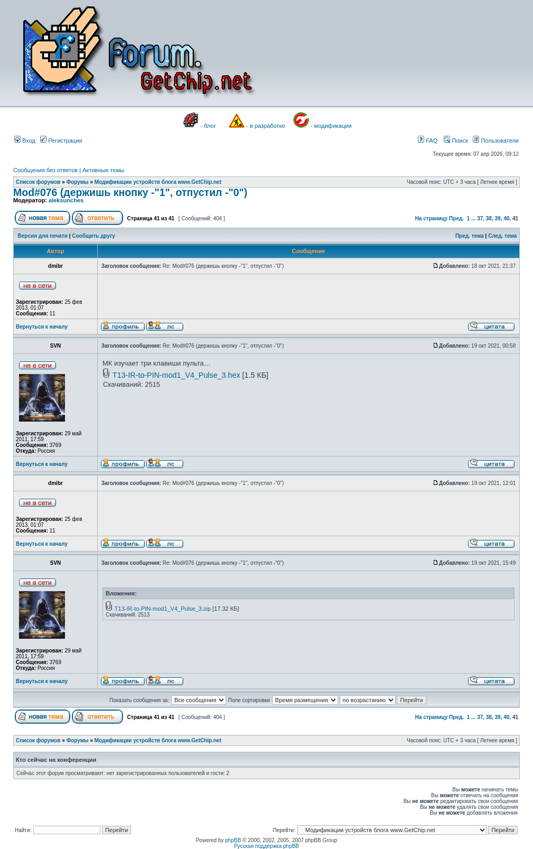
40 (506, 218)
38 (489, 218)
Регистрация (61, 140)
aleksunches (66, 200)
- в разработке (265, 126)
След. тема (502, 236)
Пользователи (496, 140)
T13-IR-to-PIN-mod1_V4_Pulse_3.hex (176, 375)
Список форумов (38, 182)
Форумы (78, 182)
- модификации (331, 126)
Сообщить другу (93, 236)
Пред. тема (469, 236)
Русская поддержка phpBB (266, 846)
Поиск (456, 140)
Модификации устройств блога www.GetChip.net (158, 182)
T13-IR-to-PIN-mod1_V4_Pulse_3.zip (163, 608)
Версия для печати (43, 236)
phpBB (233, 840)
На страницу (431, 218)
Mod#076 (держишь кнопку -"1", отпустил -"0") (130, 192)
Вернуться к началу (42, 327)
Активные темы (103, 170)
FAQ (427, 140)
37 (480, 218)
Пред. (456, 218)
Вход (24, 140)
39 (498, 218)
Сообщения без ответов (45, 170)
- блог (208, 126)
